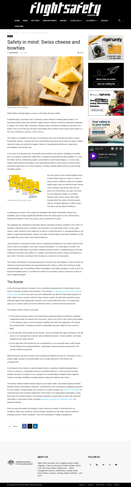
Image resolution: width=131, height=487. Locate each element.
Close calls (76, 20)
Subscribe (19, 26)
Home (17, 20)
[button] (120, 21)
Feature (16, 33)
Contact (116, 485)
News (25, 20)
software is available (71, 390)
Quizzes (104, 20)
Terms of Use (100, 485)
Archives (90, 485)
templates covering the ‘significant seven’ (57, 399)
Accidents (92, 20)
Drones (63, 20)
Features (35, 20)
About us (82, 485)
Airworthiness (50, 20)
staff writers (13, 53)
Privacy (109, 485)
